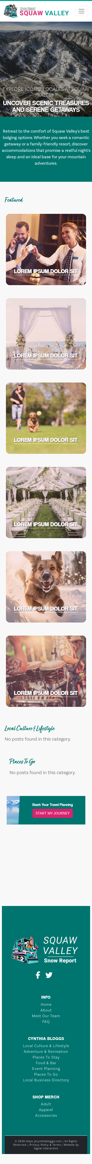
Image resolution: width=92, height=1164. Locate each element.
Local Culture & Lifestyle (46, 1046)
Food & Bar (46, 1063)
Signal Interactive (46, 1148)
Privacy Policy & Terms (45, 1144)
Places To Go (46, 1074)
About (46, 1010)
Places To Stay (46, 1057)
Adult (46, 1104)
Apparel (46, 1109)
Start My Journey (53, 813)
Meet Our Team (46, 1016)
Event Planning (46, 1068)
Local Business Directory (46, 1080)
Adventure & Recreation (46, 1051)
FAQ (46, 1021)
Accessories (46, 1115)
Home (46, 1004)
